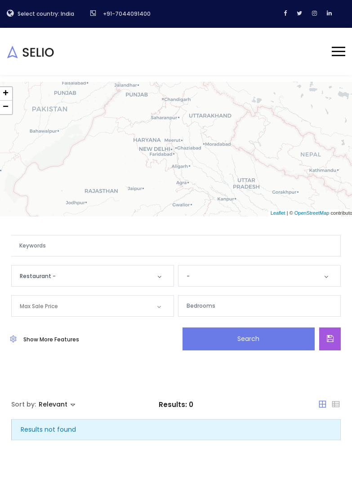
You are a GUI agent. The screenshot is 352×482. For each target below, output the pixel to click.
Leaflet (278, 213)
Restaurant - (39, 276)
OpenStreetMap (312, 213)
